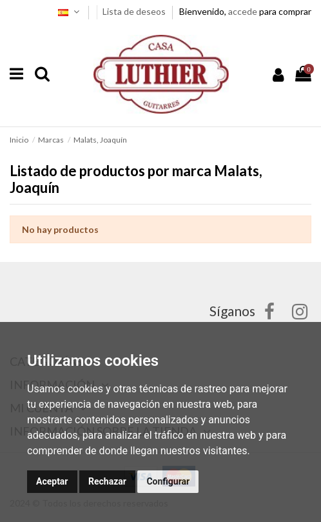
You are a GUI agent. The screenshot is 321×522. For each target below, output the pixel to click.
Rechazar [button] (107, 481)
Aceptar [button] (52, 481)
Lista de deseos (135, 11)
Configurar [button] (168, 481)
